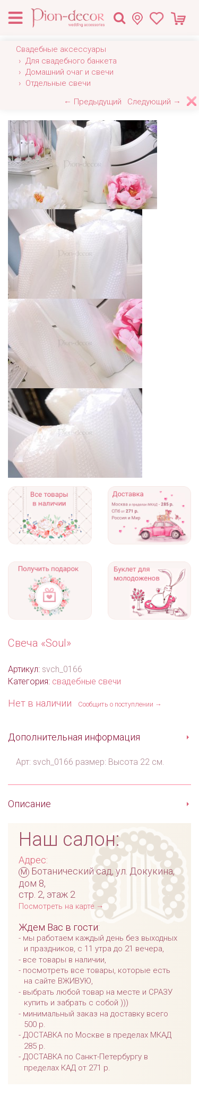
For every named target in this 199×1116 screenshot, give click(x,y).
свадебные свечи (86, 681)
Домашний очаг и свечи (69, 72)
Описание (29, 803)
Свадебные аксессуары (61, 49)
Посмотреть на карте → (61, 906)
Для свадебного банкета (71, 61)
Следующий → (154, 101)
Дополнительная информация (74, 737)
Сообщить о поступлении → (120, 704)
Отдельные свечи (58, 83)
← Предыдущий (93, 101)
